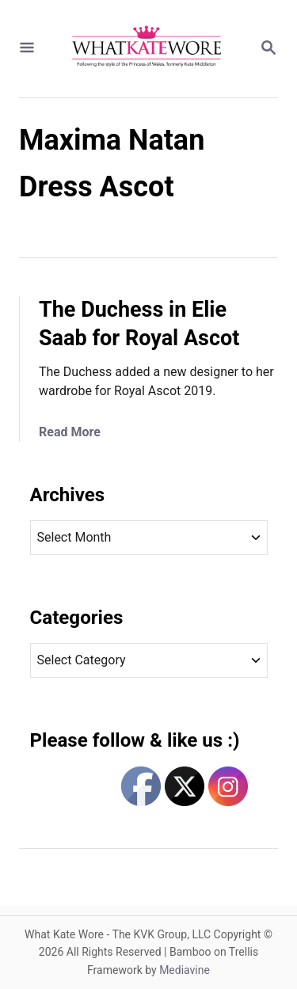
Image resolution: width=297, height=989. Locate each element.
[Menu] (27, 49)
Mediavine (184, 970)
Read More (70, 431)
